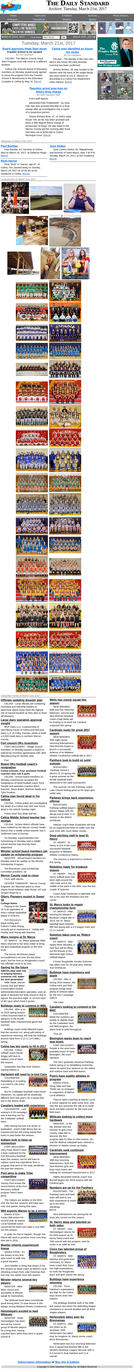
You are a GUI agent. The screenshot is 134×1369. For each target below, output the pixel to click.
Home (13, 15)
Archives (94, 15)
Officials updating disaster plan (22, 700)
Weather (67, 19)
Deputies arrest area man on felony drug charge (48, 90)
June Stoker (58, 146)
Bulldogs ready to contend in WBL (24, 1005)
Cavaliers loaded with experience (23, 1105)
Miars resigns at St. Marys (18, 937)
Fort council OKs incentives (19, 743)
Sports (92, 19)
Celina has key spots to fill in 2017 (23, 1046)
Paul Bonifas (9, 146)
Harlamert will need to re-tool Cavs (24, 1074)
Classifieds (40, 19)
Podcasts (13, 19)
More (119, 19)
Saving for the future (14, 967)
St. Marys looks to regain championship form (66, 906)
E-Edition (67, 15)
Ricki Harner (9, 161)
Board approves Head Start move (24, 48)
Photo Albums (120, 15)
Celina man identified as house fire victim (72, 50)
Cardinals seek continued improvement (67, 1152)
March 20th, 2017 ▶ (84, 36)
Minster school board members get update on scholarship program (24, 853)
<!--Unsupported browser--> (115, 85)
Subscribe (40, 15)
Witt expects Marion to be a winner (24, 1211)
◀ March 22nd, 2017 (13, 36)
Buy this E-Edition (67, 1362)
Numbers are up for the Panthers (71, 1187)
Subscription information (34, 1362)
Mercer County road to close (20, 875)
